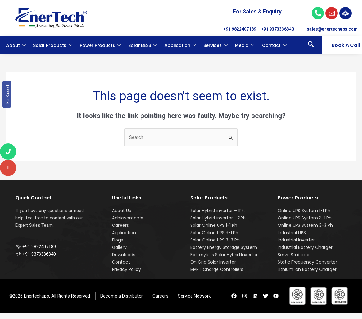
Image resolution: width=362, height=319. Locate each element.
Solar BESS (142, 45)
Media (245, 45)
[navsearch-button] (311, 45)
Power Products (100, 45)
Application (180, 45)
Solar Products (53, 45)
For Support (8, 94)
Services (215, 45)
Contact (274, 45)
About (16, 45)
